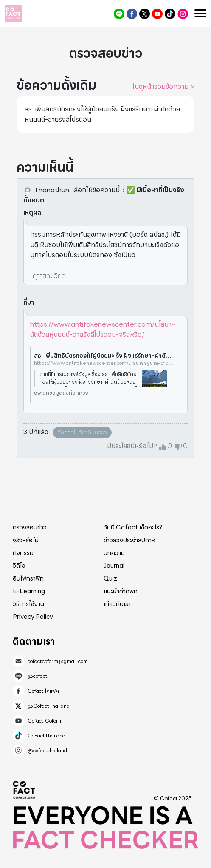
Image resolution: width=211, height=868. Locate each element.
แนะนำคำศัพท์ (121, 591)
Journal (114, 566)
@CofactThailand (144, 14)
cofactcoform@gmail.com (58, 661)
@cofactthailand (182, 14)
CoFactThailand (170, 14)
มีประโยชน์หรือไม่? (132, 446)
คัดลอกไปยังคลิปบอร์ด (82, 432)
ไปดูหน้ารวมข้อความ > (163, 87)
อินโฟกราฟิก (28, 578)
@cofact (119, 14)
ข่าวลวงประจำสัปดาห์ (129, 540)
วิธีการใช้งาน (28, 604)
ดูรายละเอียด (49, 275)
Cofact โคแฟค (132, 14)
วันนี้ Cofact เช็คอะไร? (133, 527)
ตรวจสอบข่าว (30, 527)
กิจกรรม (23, 553)
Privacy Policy (33, 617)
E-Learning (29, 591)
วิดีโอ (19, 566)
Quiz (110, 578)
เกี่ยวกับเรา (117, 604)
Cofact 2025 (24, 790)
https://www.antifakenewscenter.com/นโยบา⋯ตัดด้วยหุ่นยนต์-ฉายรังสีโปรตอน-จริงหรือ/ (104, 329)
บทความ (114, 553)
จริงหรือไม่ (26, 540)
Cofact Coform (157, 14)
